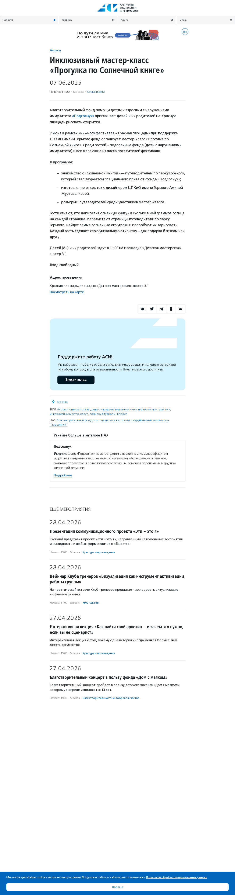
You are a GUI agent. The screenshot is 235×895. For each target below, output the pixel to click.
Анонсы (55, 50)
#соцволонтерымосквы (73, 409)
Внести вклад (75, 379)
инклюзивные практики (154, 409)
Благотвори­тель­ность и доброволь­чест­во (111, 698)
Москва (62, 401)
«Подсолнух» (83, 116)
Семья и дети (96, 92)
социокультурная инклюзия (108, 413)
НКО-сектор (91, 602)
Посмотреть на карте (67, 292)
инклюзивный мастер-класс (69, 413)
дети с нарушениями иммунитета (114, 409)
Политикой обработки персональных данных (176, 877)
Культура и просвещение (99, 552)
